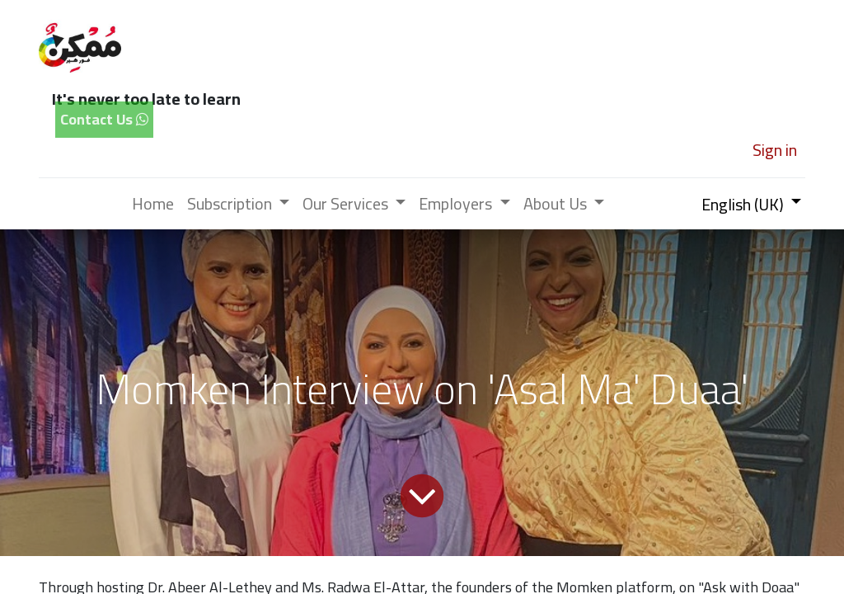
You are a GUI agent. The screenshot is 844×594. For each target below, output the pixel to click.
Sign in (775, 149)
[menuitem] (153, 204)
